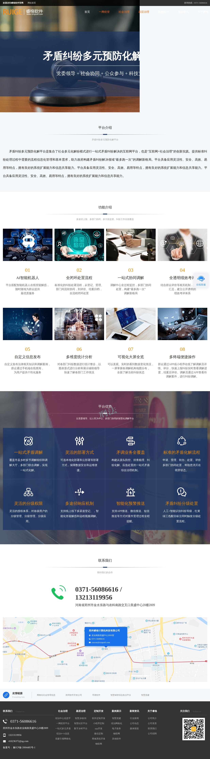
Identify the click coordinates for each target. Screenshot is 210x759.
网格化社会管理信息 (46, 695)
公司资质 (152, 723)
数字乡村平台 (80, 728)
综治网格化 (116, 723)
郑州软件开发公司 (74, 695)
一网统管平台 (62, 723)
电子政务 (116, 728)
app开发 (99, 728)
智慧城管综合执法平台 (121, 695)
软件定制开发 (98, 718)
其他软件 (116, 738)
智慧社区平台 (80, 723)
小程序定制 (98, 723)
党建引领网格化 (63, 738)
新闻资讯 (183, 11)
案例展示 (163, 11)
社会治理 (124, 11)
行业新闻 (134, 718)
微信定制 (98, 733)
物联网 (98, 743)
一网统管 (104, 11)
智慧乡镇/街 (81, 718)
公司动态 (134, 723)
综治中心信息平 (63, 718)
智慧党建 (145, 695)
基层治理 (143, 11)
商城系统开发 (98, 738)
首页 (87, 11)
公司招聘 (152, 733)
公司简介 (152, 718)
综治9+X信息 (62, 733)
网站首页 (32, 3)
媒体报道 (134, 728)
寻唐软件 (96, 695)
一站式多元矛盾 (63, 728)
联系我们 (152, 728)
